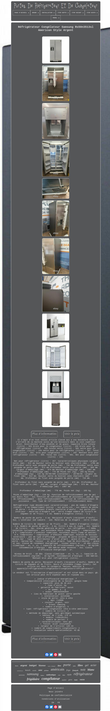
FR (58, 703)
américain (57, 669)
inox (16, 666)
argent (23, 665)
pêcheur (46, 670)
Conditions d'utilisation (56, 699)
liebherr (42, 675)
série (74, 666)
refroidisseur (20, 670)
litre (59, 666)
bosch (27, 670)
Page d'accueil (56, 688)
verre (82, 679)
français (75, 670)
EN (53, 703)
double (34, 670)
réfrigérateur (83, 674)
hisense (42, 665)
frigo (68, 670)
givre (70, 680)
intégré (33, 665)
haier (76, 680)
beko (64, 675)
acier (93, 665)
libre (80, 665)
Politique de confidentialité (56, 695)
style (69, 674)
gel (86, 665)
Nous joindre (56, 692)
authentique (51, 675)
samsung (33, 674)
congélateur (51, 679)
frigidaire (33, 679)
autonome (22, 675)
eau (59, 675)
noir (83, 669)
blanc (91, 669)
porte (67, 665)
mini (40, 670)
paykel (64, 680)
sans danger (52, 666)
